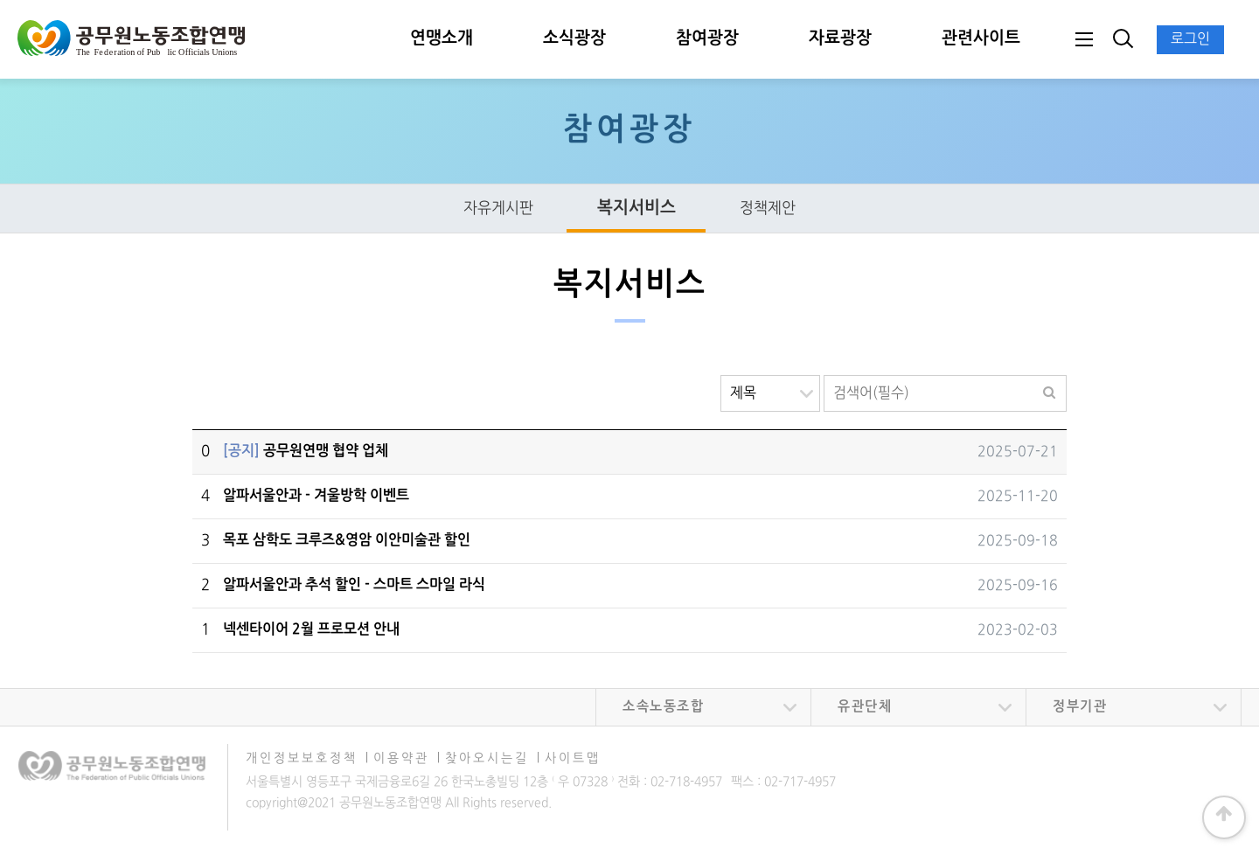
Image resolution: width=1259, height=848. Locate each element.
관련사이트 (981, 39)
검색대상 (720, 375)
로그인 (1190, 39)
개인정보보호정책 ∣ (308, 758)
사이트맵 (573, 758)
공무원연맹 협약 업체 (305, 451)
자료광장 (840, 39)
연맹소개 (441, 39)
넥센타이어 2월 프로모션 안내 (311, 629)
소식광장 (574, 39)
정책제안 (767, 208)
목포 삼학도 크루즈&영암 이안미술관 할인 (346, 540)
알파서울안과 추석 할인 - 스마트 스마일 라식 (354, 585)
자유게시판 (497, 208)
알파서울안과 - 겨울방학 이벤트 (316, 496)
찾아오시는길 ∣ (493, 758)
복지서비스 (636, 208)
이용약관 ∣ (407, 758)
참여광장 (707, 39)
